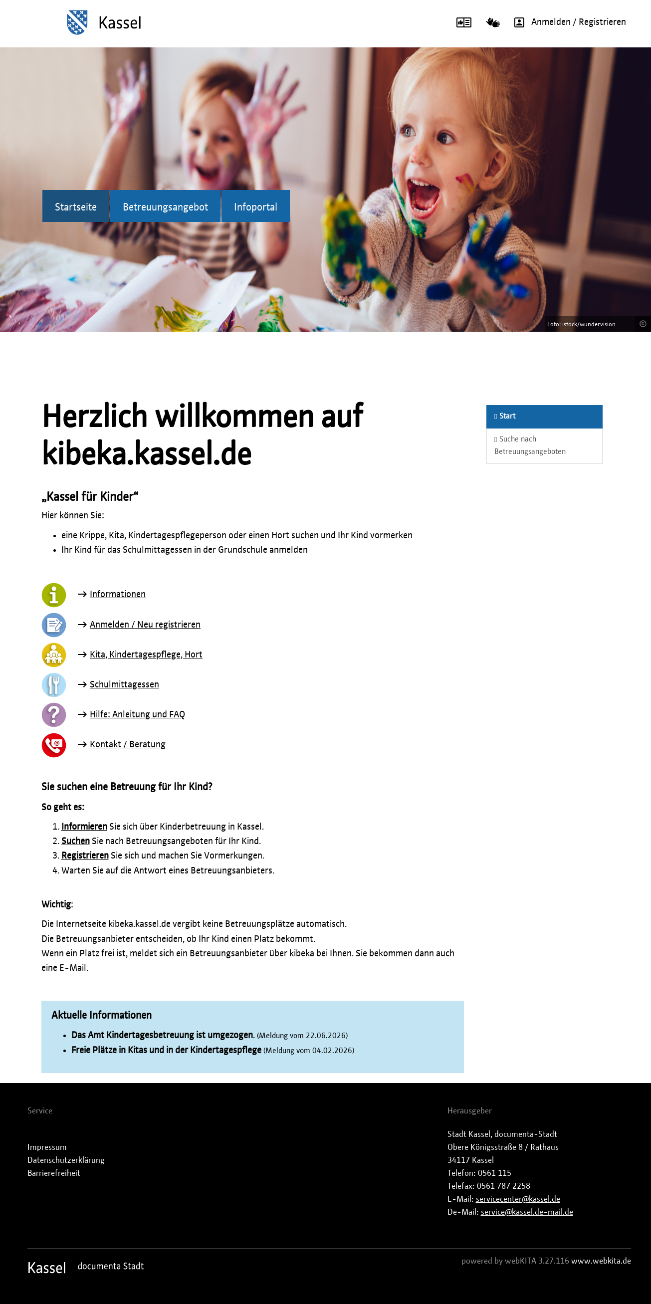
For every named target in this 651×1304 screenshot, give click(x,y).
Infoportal (255, 208)
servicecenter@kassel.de (518, 1199)
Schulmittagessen (124, 684)
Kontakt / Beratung (128, 744)
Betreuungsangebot (165, 208)
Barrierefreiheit (53, 1173)
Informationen (118, 594)
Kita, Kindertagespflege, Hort (146, 655)
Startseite (76, 208)
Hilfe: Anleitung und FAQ (137, 714)
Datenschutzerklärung (66, 1160)
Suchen (75, 841)
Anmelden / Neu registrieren (145, 625)
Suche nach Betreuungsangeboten (530, 445)
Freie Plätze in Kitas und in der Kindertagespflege (166, 1050)
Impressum (47, 1147)
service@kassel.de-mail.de (527, 1212)
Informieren (84, 827)
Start (504, 416)
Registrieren (85, 856)
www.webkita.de (601, 1261)
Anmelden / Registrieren (566, 22)
